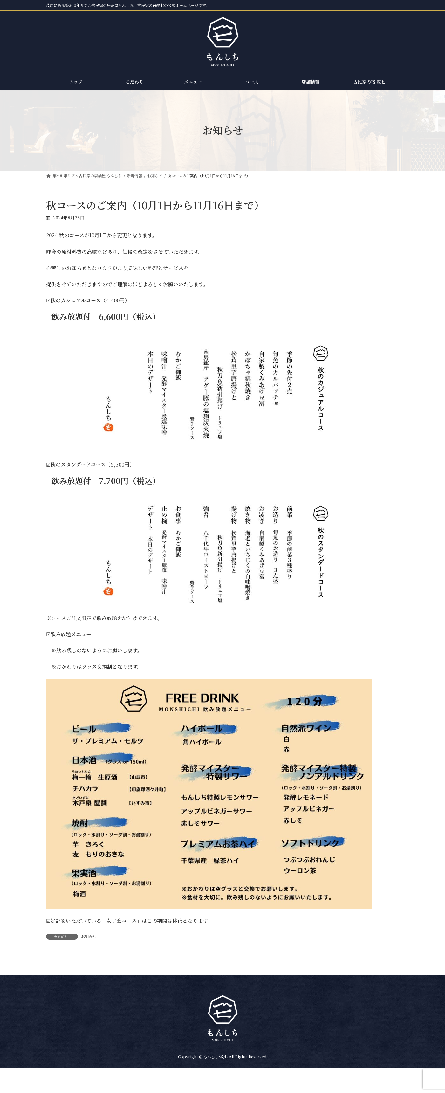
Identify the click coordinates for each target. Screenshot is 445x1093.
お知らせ (88, 936)
